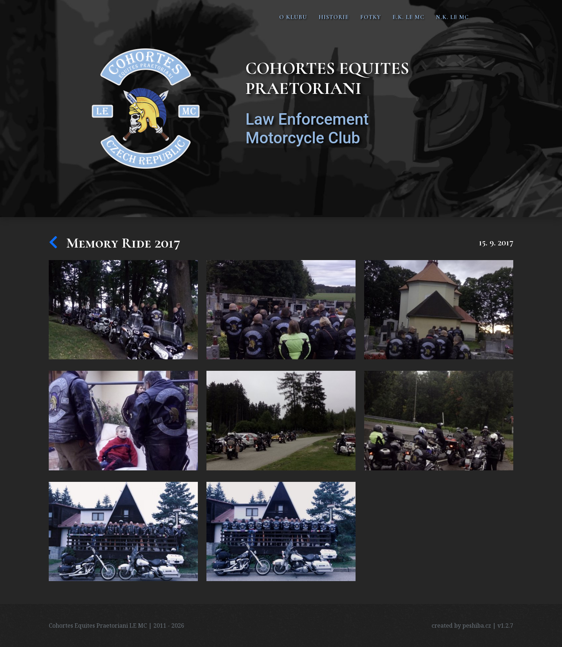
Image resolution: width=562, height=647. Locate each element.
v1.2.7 (505, 625)
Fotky (370, 17)
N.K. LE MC (452, 17)
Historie (334, 17)
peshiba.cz (476, 625)
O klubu (293, 17)
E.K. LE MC (408, 17)
